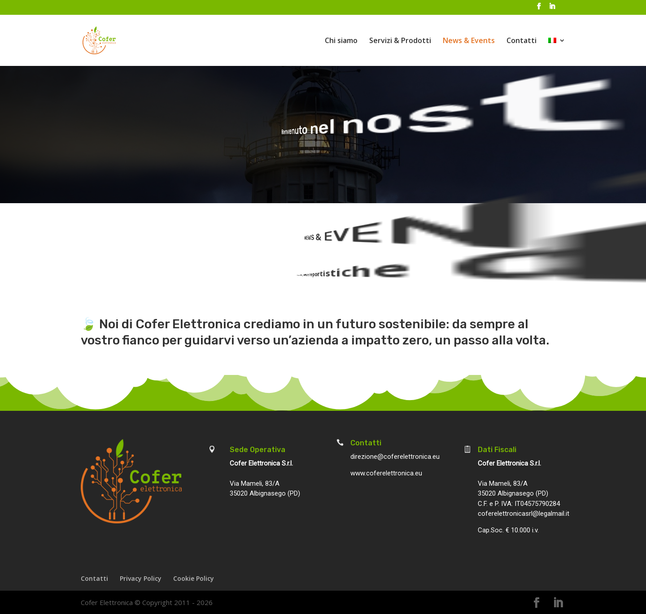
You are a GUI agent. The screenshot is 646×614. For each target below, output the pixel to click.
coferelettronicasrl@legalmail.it (523, 513)
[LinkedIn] (552, 9)
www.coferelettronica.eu (386, 473)
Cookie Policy (193, 578)
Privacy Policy (141, 578)
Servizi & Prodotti (400, 41)
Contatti (521, 41)
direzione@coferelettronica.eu (395, 457)
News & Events (469, 41)
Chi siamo (341, 41)
